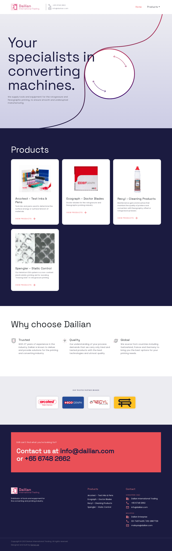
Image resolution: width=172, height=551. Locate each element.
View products (25, 218)
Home (138, 6)
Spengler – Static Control (99, 507)
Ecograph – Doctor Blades (100, 499)
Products (152, 6)
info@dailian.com (87, 451)
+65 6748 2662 (47, 459)
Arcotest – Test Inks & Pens (100, 495)
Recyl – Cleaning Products (100, 503)
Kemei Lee (35, 545)
